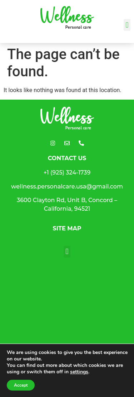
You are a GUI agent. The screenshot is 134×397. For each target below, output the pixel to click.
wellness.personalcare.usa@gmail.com (67, 186)
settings (79, 372)
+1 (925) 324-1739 (67, 172)
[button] (127, 25)
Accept (21, 385)
